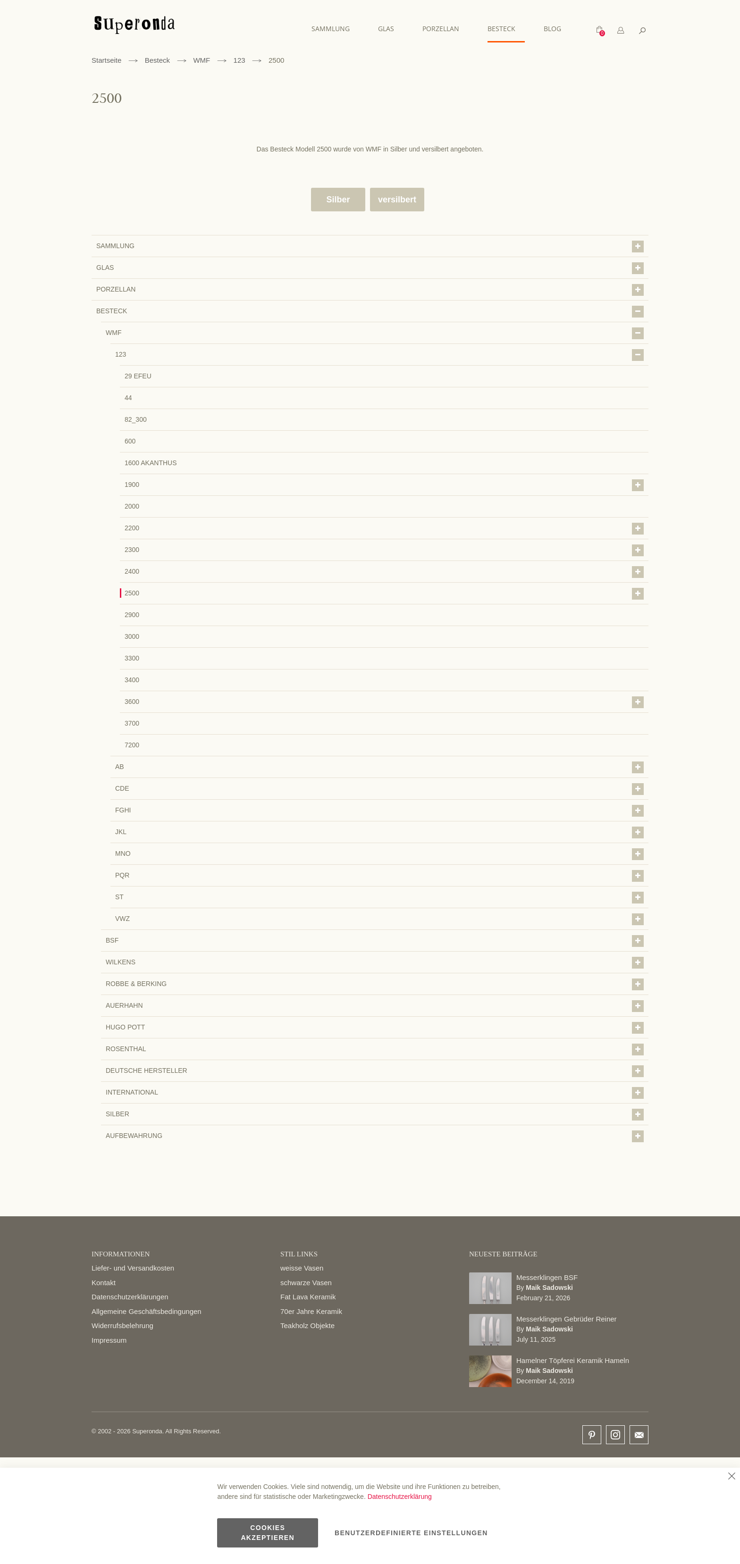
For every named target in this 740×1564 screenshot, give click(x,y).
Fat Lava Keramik (308, 1297)
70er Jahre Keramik (311, 1311)
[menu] (441, 29)
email (639, 1434)
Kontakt (104, 1282)
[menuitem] (335, 28)
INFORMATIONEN (121, 1254)
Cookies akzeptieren (267, 1532)
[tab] (620, 30)
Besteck (157, 60)
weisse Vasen (301, 1268)
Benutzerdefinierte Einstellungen (411, 1533)
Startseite (106, 60)
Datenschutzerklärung (400, 1496)
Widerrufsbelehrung (122, 1325)
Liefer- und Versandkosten (133, 1268)
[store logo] (134, 29)
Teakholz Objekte (307, 1325)
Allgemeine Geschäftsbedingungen (147, 1311)
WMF (201, 60)
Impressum (109, 1340)
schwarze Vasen (306, 1282)
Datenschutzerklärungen (130, 1297)
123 (239, 60)
